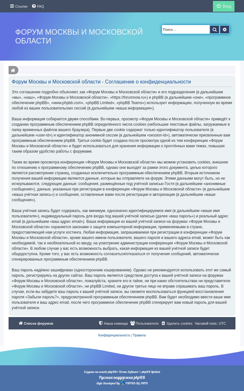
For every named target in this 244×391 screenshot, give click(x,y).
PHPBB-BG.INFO (134, 382)
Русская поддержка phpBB (122, 377)
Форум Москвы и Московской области (79, 36)
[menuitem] (37, 6)
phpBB (112, 372)
